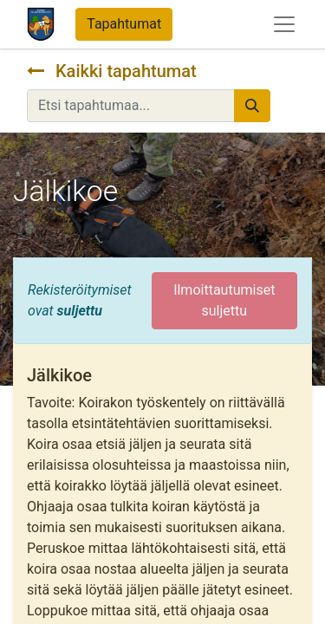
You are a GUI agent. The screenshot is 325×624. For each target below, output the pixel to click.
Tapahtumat (124, 24)
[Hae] (252, 105)
